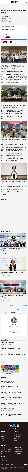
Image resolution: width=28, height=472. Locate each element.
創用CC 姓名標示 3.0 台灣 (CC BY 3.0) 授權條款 (7, 37)
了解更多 (14, 332)
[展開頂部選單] (26, 2)
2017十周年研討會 (18, 449)
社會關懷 (7, 29)
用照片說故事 (3, 453)
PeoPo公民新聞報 (17, 434)
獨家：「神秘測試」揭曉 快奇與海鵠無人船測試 (13, 354)
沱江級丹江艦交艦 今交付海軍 (8, 342)
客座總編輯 (16, 442)
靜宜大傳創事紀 (6, 382)
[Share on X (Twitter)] (6, 42)
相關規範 (2, 436)
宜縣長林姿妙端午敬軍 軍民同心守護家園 (13, 272)
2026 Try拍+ (3, 447)
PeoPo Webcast (6, 404)
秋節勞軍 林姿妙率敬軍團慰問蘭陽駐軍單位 (14, 296)
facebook (12, 428)
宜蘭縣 (8, 26)
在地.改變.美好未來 (18, 451)
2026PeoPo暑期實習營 (6, 374)
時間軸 (2, 438)
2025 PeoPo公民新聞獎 (6, 449)
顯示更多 (7, 34)
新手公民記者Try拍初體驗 (7, 409)
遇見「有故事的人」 (18, 453)
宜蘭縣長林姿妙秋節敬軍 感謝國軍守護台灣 (14, 249)
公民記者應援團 (17, 438)
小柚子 (4, 388)
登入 (18, 309)
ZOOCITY (4, 410)
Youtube (15, 428)
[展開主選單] (2, 2)
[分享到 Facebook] (4, 42)
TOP (26, 464)
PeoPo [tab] (11, 305)
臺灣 (6, 26)
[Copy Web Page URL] (11, 42)
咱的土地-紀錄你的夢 (5, 451)
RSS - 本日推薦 (4, 460)
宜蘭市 (12, 26)
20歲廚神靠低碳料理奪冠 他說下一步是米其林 (12, 403)
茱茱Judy (4, 415)
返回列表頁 (13, 312)
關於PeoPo (3, 434)
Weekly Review (4, 440)
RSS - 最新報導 (4, 458)
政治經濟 (12, 29)
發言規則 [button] (25, 305)
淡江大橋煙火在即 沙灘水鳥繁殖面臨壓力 (11, 392)
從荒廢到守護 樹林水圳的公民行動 (9, 386)
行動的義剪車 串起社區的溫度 (8, 381)
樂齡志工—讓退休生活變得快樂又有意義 (11, 414)
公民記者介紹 (17, 440)
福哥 (3, 393)
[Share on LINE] (8, 42)
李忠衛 (4, 250)
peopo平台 (5, 399)
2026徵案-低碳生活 (18, 447)
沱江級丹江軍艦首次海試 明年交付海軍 (10, 348)
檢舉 (9, 20)
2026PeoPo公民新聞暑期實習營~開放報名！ (12, 398)
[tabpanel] (14, 309)
